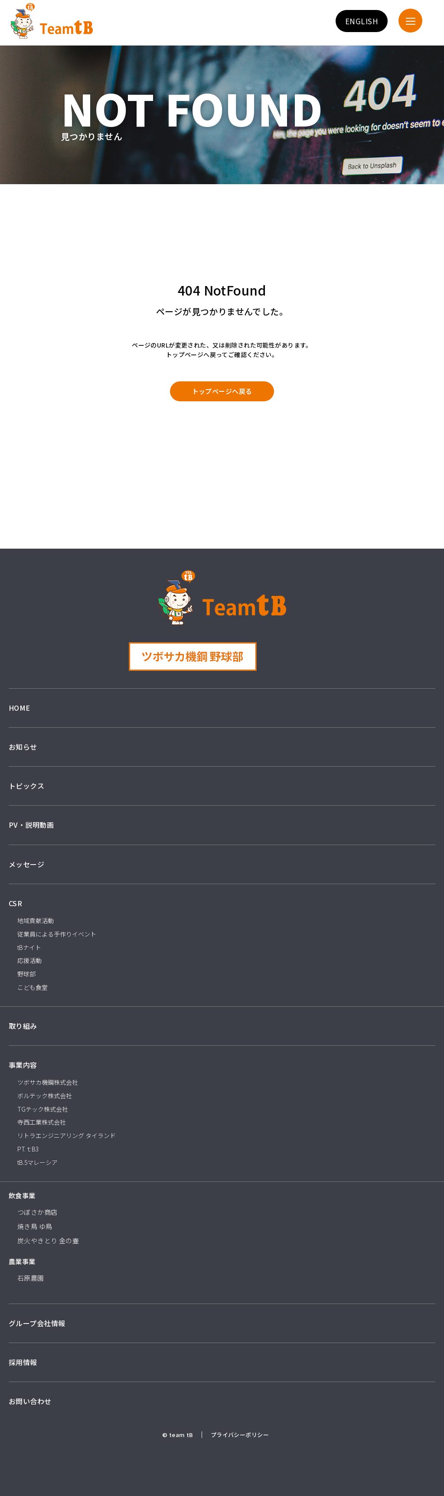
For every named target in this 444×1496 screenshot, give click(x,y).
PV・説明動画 (31, 825)
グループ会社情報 (37, 1323)
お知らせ (23, 746)
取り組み (23, 1026)
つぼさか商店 (37, 1211)
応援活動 (29, 960)
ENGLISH (361, 21)
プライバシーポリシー (240, 1435)
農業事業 (22, 1261)
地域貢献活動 (35, 920)
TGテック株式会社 (42, 1109)
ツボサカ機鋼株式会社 (47, 1082)
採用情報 (23, 1362)
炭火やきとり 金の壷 (48, 1240)
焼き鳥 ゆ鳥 (34, 1226)
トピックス (26, 786)
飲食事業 (22, 1195)
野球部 (26, 973)
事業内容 (23, 1065)
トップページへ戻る (222, 391)
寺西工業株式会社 (41, 1122)
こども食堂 (32, 987)
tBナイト (29, 947)
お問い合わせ (30, 1401)
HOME (19, 707)
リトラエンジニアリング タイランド (66, 1135)
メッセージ (26, 864)
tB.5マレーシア (37, 1162)
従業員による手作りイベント (56, 934)
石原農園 (30, 1277)
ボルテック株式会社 (44, 1095)
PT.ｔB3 (28, 1149)
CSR (15, 903)
